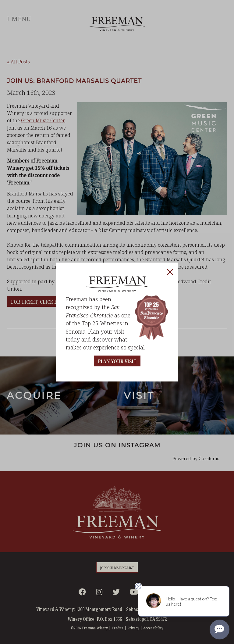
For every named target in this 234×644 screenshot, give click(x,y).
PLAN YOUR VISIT (117, 361)
